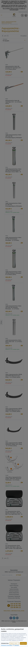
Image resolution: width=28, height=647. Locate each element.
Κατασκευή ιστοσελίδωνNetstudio (10, 645)
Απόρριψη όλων (5, 643)
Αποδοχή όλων (23, 643)
